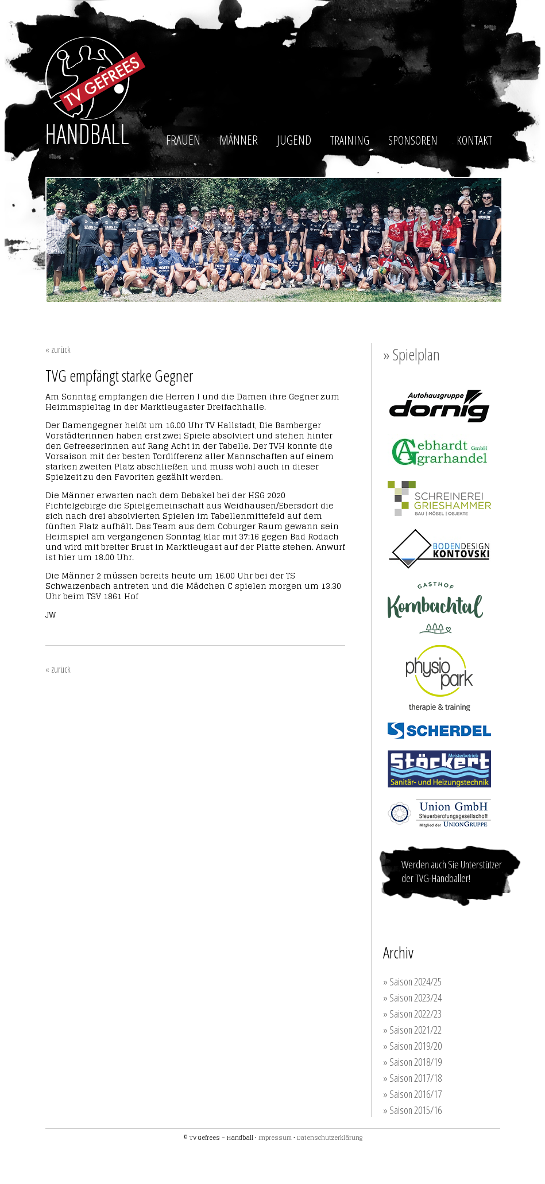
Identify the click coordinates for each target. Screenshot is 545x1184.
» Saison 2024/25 (412, 981)
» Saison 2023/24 (412, 997)
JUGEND (294, 139)
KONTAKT (474, 140)
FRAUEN (183, 139)
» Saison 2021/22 (412, 1030)
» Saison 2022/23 (412, 1013)
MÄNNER (238, 139)
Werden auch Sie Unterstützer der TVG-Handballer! (451, 871)
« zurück (58, 349)
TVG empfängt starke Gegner (119, 375)
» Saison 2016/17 (412, 1094)
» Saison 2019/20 (412, 1046)
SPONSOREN (413, 140)
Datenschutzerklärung (329, 1137)
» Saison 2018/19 (412, 1062)
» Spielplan (411, 354)
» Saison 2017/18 (412, 1078)
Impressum (275, 1137)
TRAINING (349, 140)
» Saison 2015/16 (412, 1110)
